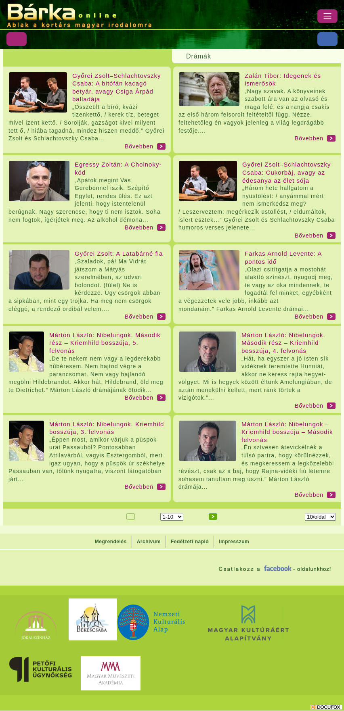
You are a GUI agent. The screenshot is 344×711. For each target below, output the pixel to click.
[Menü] (327, 16)
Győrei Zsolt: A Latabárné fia (119, 253)
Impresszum (234, 541)
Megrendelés (111, 541)
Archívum (149, 541)
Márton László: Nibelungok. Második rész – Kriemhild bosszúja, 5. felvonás (105, 343)
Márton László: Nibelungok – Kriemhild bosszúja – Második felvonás (287, 432)
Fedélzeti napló (190, 541)
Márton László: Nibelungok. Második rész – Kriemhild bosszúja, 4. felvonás (283, 343)
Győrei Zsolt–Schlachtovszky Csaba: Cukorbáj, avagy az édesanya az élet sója (286, 172)
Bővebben (139, 146)
